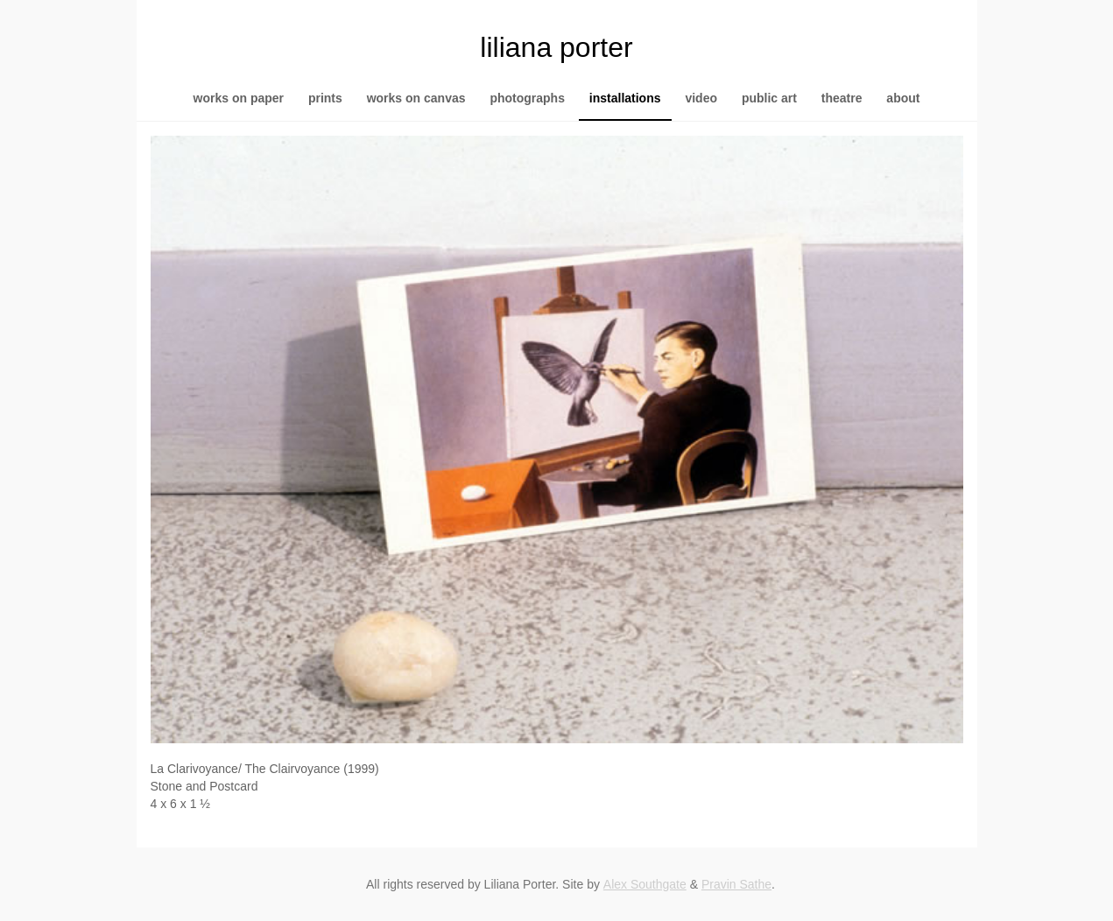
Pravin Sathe (736, 884)
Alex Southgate (645, 884)
